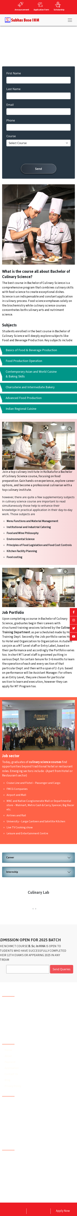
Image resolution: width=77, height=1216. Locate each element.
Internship (12, 872)
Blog (7, 1080)
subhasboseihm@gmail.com (25, 1137)
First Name (13, 73)
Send (38, 169)
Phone (10, 120)
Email (10, 105)
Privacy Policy (13, 1086)
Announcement (22, 9)
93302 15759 (14, 1130)
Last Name (13, 89)
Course (11, 136)
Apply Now (63, 1211)
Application (12, 1068)
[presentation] (38, 156)
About (8, 1056)
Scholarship (59, 9)
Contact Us (11, 1074)
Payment (10, 1062)
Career (10, 857)
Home (8, 1050)
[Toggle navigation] (70, 20)
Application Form (41, 9)
